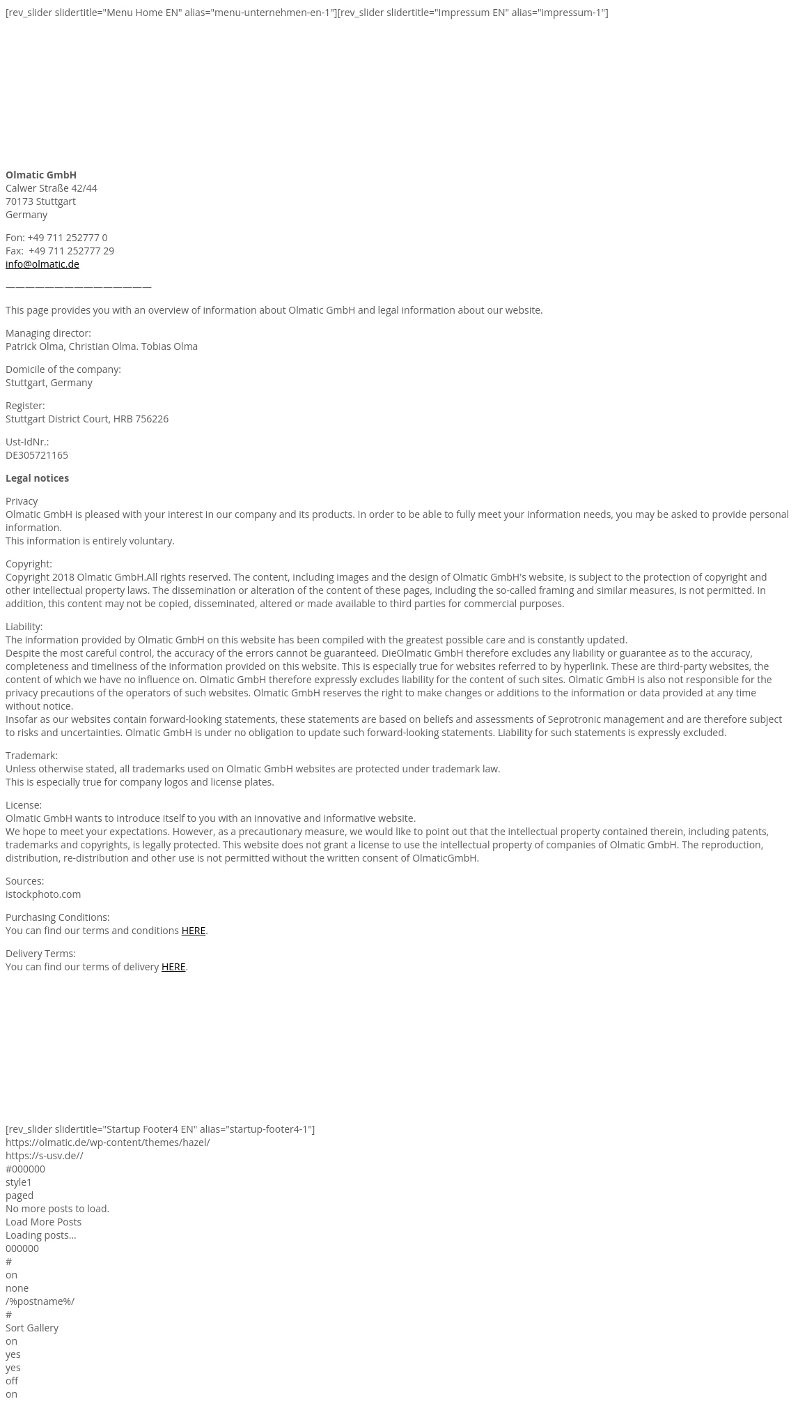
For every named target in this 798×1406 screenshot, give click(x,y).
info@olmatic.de (42, 263)
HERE (194, 930)
